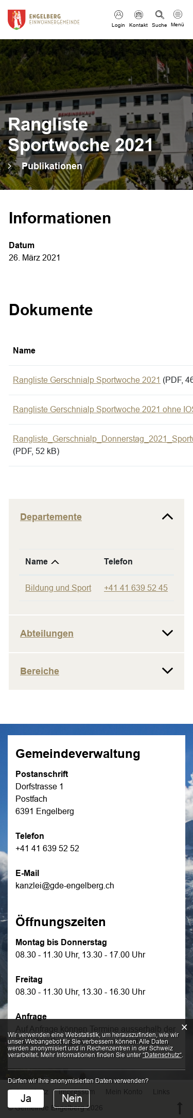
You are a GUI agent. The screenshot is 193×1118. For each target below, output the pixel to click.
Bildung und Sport (58, 588)
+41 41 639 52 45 (136, 588)
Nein (72, 1098)
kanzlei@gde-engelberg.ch (64, 885)
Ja (26, 1098)
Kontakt (138, 25)
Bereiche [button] (39, 671)
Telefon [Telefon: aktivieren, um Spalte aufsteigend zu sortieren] (118, 561)
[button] (52, 166)
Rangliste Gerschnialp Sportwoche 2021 (87, 380)
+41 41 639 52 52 (47, 848)
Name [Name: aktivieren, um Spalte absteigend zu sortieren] (36, 561)
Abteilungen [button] (47, 633)
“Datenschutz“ (162, 1055)
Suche (159, 25)
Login (118, 25)
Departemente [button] (51, 517)
